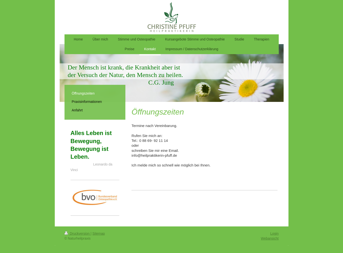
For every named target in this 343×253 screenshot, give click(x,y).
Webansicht (270, 238)
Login (274, 233)
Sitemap (99, 233)
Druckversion (78, 233)
